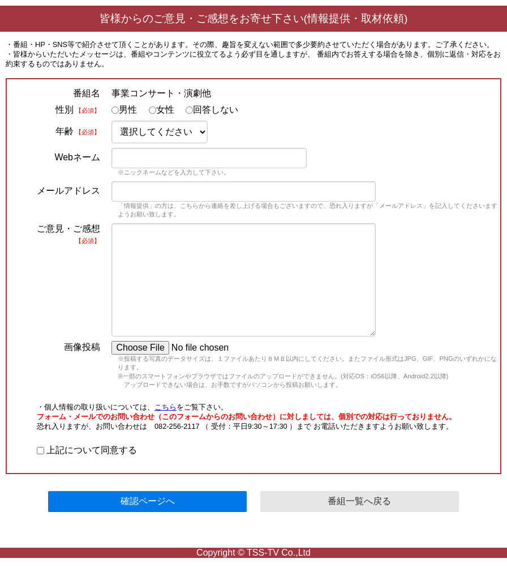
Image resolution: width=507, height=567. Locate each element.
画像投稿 (82, 347)
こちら (165, 407)
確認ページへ (148, 501)
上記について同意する (87, 450)
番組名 (86, 93)
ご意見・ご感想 (68, 234)
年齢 (77, 131)
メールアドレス (68, 190)
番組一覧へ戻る (359, 501)
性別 (77, 109)
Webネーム (77, 157)
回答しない (212, 109)
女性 (161, 109)
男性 (124, 109)
